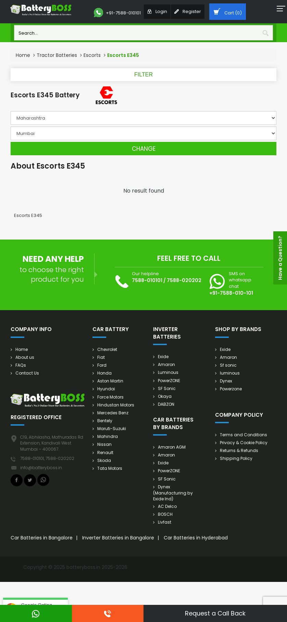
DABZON (166, 404)
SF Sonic (167, 388)
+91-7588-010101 (117, 12)
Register (187, 11)
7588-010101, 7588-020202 (47, 458)
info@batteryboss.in (41, 468)
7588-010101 (147, 280)
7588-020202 (184, 280)
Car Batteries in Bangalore (42, 537)
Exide (163, 356)
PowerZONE (169, 380)
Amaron (166, 364)
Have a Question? (280, 258)
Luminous (168, 372)
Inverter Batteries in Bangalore (118, 537)
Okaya (165, 396)
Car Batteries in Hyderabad (196, 537)
